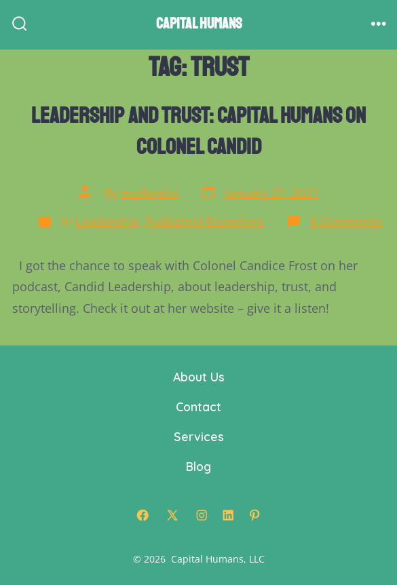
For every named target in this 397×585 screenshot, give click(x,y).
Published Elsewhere (204, 221)
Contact (198, 406)
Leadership (106, 221)
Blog (198, 466)
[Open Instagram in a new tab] (201, 515)
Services (199, 436)
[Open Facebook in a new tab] (142, 515)
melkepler (149, 193)
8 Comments (346, 221)
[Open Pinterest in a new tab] (254, 515)
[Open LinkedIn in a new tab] (228, 515)
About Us (199, 376)
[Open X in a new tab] (172, 515)
